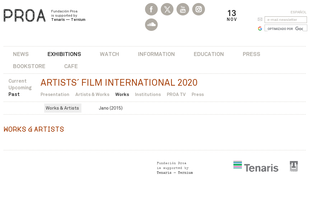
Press (251, 54)
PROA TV (176, 94)
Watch (109, 54)
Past (14, 94)
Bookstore (29, 66)
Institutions (148, 94)
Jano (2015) (111, 108)
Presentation (55, 94)
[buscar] (285, 28)
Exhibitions (64, 54)
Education (209, 54)
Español (298, 12)
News (21, 54)
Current (17, 81)
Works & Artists (62, 108)
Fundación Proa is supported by (68, 15)
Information (156, 54)
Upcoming (20, 87)
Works (122, 94)
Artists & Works (92, 94)
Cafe (71, 66)
